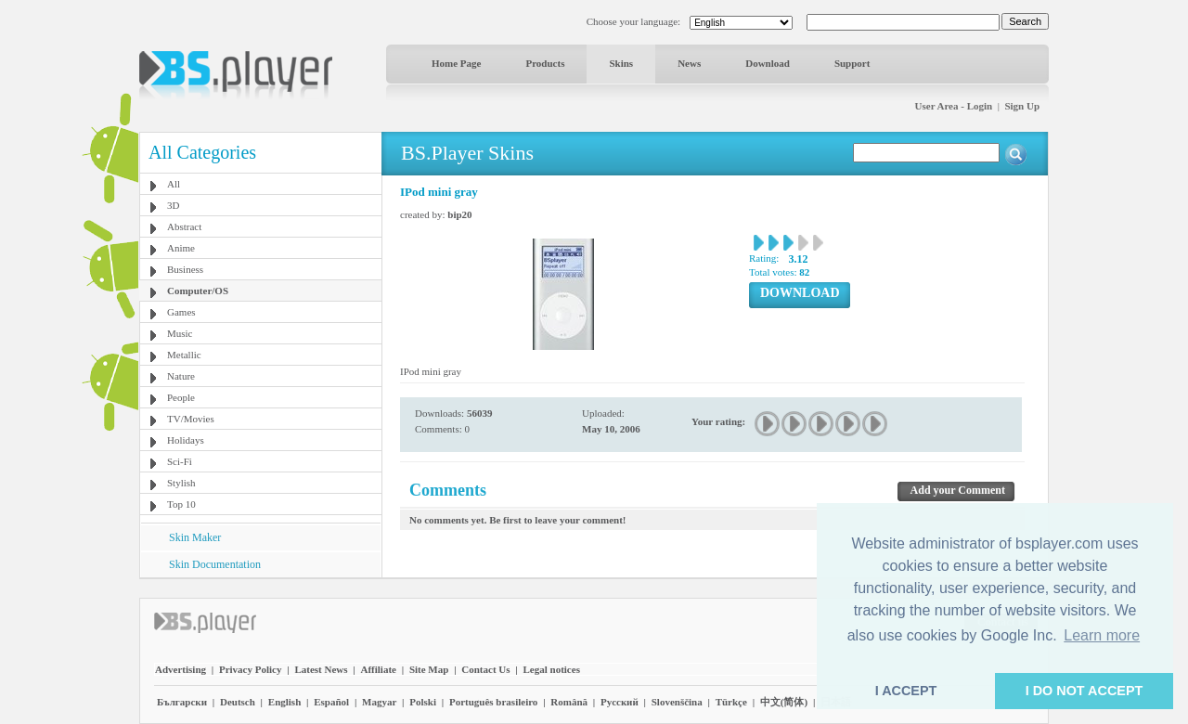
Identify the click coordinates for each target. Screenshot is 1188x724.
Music (180, 333)
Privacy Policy (250, 669)
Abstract (184, 226)
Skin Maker (195, 537)
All (173, 183)
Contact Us (485, 669)
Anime (181, 247)
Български (182, 701)
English (284, 701)
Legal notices (551, 669)
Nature (181, 375)
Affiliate (377, 669)
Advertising (180, 669)
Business (185, 269)
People (181, 397)
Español (331, 701)
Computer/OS (197, 290)
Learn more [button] (1102, 635)
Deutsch (237, 701)
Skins (621, 63)
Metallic (184, 354)
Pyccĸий (619, 701)
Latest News (320, 669)
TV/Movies (190, 418)
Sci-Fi (179, 461)
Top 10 (181, 504)
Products (544, 63)
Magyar (379, 701)
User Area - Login (954, 105)
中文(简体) (783, 701)
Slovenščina (677, 701)
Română (569, 701)
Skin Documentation (215, 564)
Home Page (456, 63)
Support (852, 63)
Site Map (428, 669)
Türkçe (731, 701)
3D (173, 205)
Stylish (181, 482)
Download (767, 63)
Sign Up (1022, 105)
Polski (422, 701)
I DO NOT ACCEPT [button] (1084, 690)
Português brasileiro (493, 701)
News (689, 63)
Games (181, 311)
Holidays (185, 440)
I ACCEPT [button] (906, 690)
